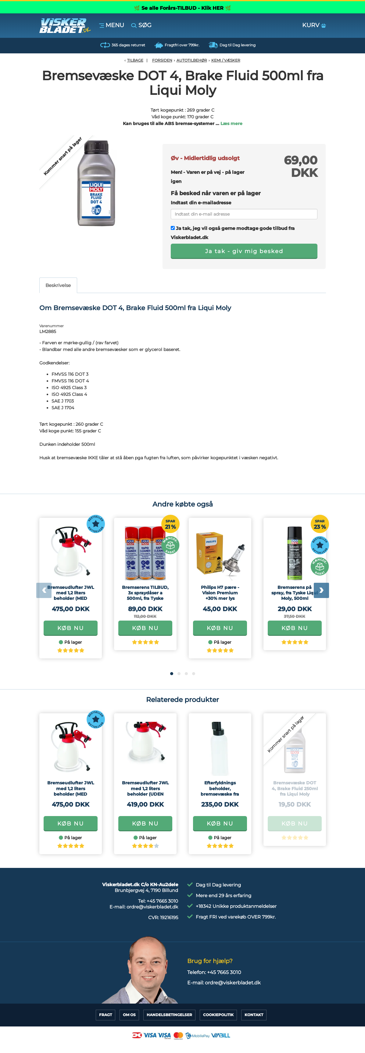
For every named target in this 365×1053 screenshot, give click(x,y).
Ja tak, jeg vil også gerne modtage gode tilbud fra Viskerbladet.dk (233, 232)
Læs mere (231, 123)
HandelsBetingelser (169, 1014)
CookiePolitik (218, 1014)
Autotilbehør (192, 60)
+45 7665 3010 (162, 901)
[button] (171, 674)
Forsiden (162, 60)
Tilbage (135, 60)
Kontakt (254, 1014)
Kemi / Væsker (225, 60)
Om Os (129, 1014)
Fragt (105, 1014)
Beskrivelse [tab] (58, 285)
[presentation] (44, 590)
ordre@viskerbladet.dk (152, 907)
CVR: (163, 917)
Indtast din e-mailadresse (201, 203)
